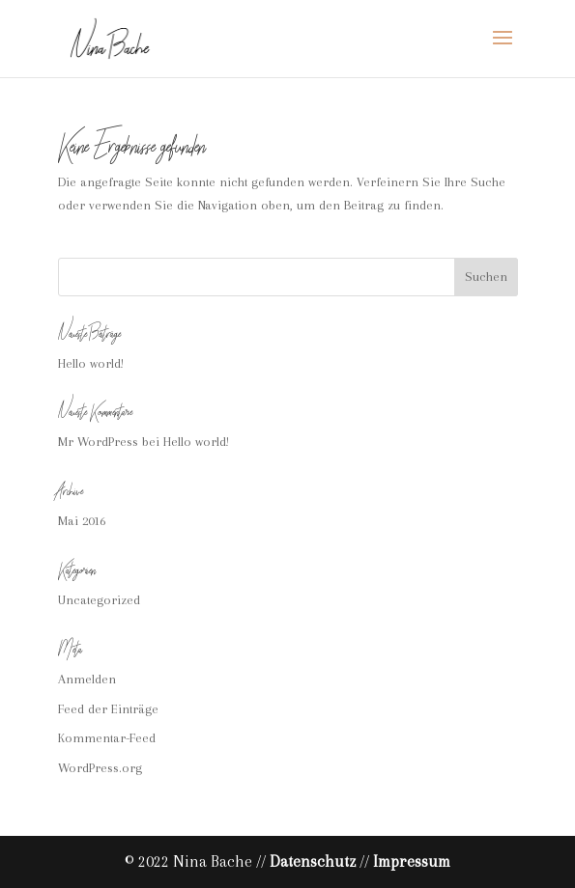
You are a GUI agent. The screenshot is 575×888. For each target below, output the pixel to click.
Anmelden (87, 679)
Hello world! (91, 363)
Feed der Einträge (108, 709)
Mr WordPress (98, 441)
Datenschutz (313, 861)
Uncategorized (99, 600)
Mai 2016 (81, 520)
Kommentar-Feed (107, 738)
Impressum (411, 861)
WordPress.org (100, 768)
